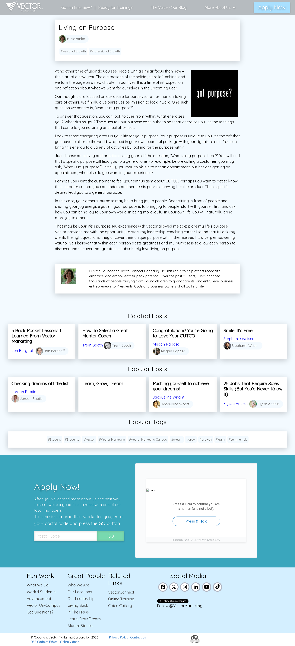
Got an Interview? (76, 7)
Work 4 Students (41, 591)
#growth (206, 439)
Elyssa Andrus (236, 403)
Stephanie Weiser (239, 338)
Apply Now (272, 7)
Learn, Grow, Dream (102, 383)
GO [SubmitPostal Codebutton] (111, 536)
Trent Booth (92, 345)
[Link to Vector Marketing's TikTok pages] (218, 586)
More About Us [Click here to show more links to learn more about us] (220, 7)
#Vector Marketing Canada (148, 439)
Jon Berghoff (23, 350)
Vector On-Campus (43, 605)
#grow (190, 439)
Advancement (39, 598)
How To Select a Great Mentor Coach (105, 333)
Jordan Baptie (23, 391)
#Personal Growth (73, 51)
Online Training (121, 599)
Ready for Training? (115, 7)
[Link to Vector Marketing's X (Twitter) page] (174, 586)
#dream (176, 439)
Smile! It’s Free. (238, 330)
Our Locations (80, 591)
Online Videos (69, 642)
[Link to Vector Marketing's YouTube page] (207, 586)
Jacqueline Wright (168, 397)
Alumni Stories (80, 625)
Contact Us (138, 637)
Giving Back (78, 605)
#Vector (89, 439)
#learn (220, 439)
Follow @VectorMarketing (179, 605)
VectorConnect (121, 592)
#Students (72, 439)
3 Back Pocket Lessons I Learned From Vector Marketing (36, 336)
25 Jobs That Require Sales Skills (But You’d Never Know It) (253, 389)
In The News (78, 612)
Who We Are (78, 585)
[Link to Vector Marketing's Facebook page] (163, 586)
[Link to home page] (22, 7)
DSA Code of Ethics (44, 642)
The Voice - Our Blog (169, 7)
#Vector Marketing (112, 439)
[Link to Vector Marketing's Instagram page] (185, 586)
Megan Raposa (166, 344)
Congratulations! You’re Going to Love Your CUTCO (183, 333)
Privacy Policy (118, 637)
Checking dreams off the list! (40, 383)
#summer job (238, 439)
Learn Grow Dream (84, 618)
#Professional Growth (105, 51)
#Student (54, 439)
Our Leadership (81, 598)
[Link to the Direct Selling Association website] (195, 642)
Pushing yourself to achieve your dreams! (181, 386)
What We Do (38, 585)
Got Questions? (40, 612)
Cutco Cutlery (120, 605)
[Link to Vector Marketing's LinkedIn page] (196, 586)
